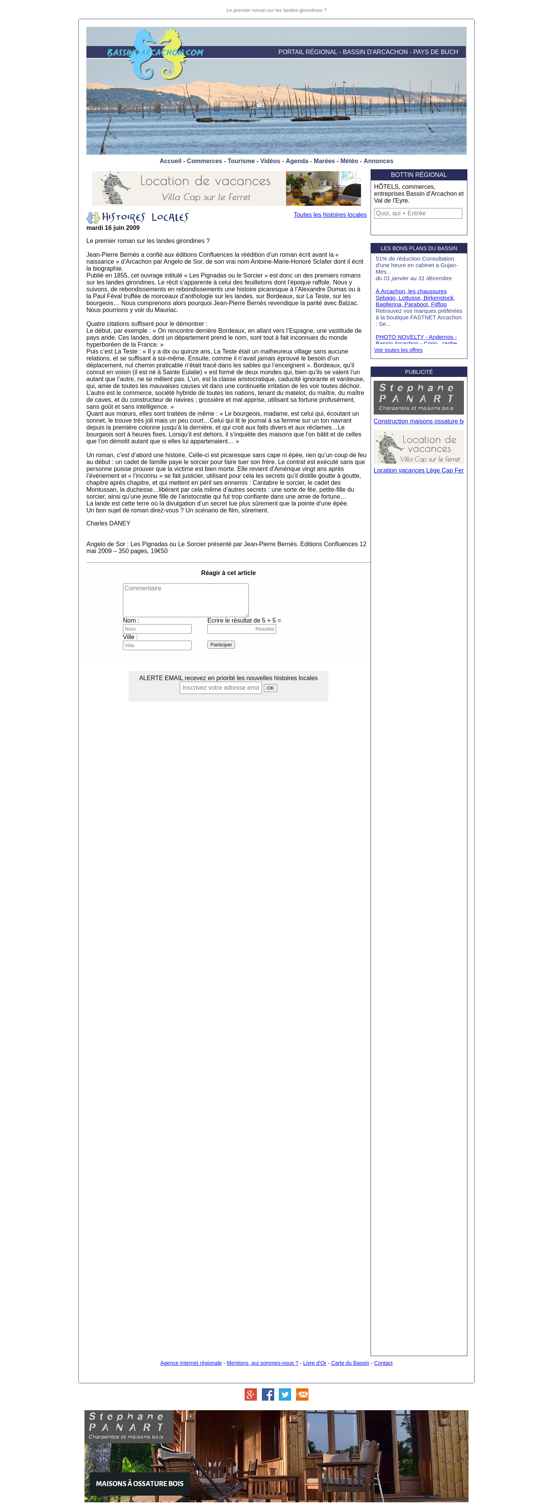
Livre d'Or (314, 1363)
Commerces (204, 161)
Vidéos (270, 161)
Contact (383, 1363)
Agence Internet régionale (191, 1363)
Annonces (378, 161)
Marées (324, 161)
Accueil (171, 161)
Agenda (297, 161)
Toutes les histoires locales (330, 214)
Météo (349, 161)
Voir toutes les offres (398, 350)
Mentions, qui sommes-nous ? (262, 1363)
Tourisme (241, 161)
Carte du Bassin (350, 1363)
